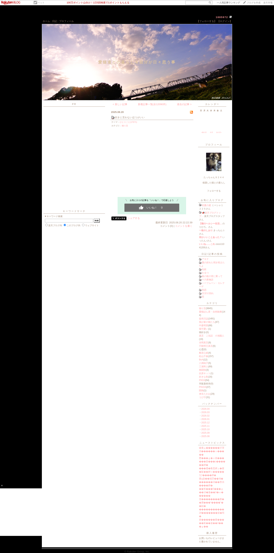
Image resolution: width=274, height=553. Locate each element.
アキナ (205, 259)
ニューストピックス (212, 442)
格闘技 (202, 370)
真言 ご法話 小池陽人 (211, 335)
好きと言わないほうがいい (130, 117)
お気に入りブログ (212, 200)
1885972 (222, 17)
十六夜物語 (207, 279)
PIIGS (202, 380)
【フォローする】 (207, 21)
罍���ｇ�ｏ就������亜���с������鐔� (212, 461)
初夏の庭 (206, 205)
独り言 (125, 126)
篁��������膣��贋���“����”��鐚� (211, 502)
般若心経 (203, 352)
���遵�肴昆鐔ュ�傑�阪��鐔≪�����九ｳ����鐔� (211, 472)
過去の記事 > (184, 104)
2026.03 (205, 412)
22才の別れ (207, 293)
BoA (201, 359)
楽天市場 (267, 2)
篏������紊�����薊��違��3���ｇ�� (211, 523)
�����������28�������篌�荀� (211, 513)
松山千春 (203, 356)
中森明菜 (203, 325)
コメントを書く (183, 226)
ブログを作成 (253, 2)
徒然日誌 (203, 318)
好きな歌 (203, 376)
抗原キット (204, 373)
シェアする (133, 218)
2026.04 (205, 409)
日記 (54, 21)
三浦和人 (203, 366)
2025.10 (205, 429)
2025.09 (205, 433)
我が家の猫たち (207, 322)
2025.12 (205, 422)
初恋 (204, 290)
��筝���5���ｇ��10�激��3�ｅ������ (211, 492)
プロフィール (66, 21)
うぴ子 (202, 397)
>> (228, 2)
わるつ (205, 272)
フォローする (214, 191)
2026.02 (205, 415)
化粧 (204, 269)
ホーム (46, 21)
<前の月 (204, 132)
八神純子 (203, 363)
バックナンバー (212, 403)
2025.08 (205, 436)
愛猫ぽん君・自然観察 (210, 311)
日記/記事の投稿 (212, 254)
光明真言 (203, 342)
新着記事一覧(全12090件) (152, 104)
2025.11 (205, 426)
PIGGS (202, 387)
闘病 (201, 390)
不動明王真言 (206, 346)
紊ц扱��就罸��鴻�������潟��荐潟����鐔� (211, 482)
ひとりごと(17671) (128, 122)
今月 (211, 132)
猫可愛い (203, 329)
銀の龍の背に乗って (212, 276)
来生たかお (204, 394)
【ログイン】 (224, 21)
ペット (41, 2)
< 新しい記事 (120, 104)
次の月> (219, 132)
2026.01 (205, 419)
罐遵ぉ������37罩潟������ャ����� (211, 451)
